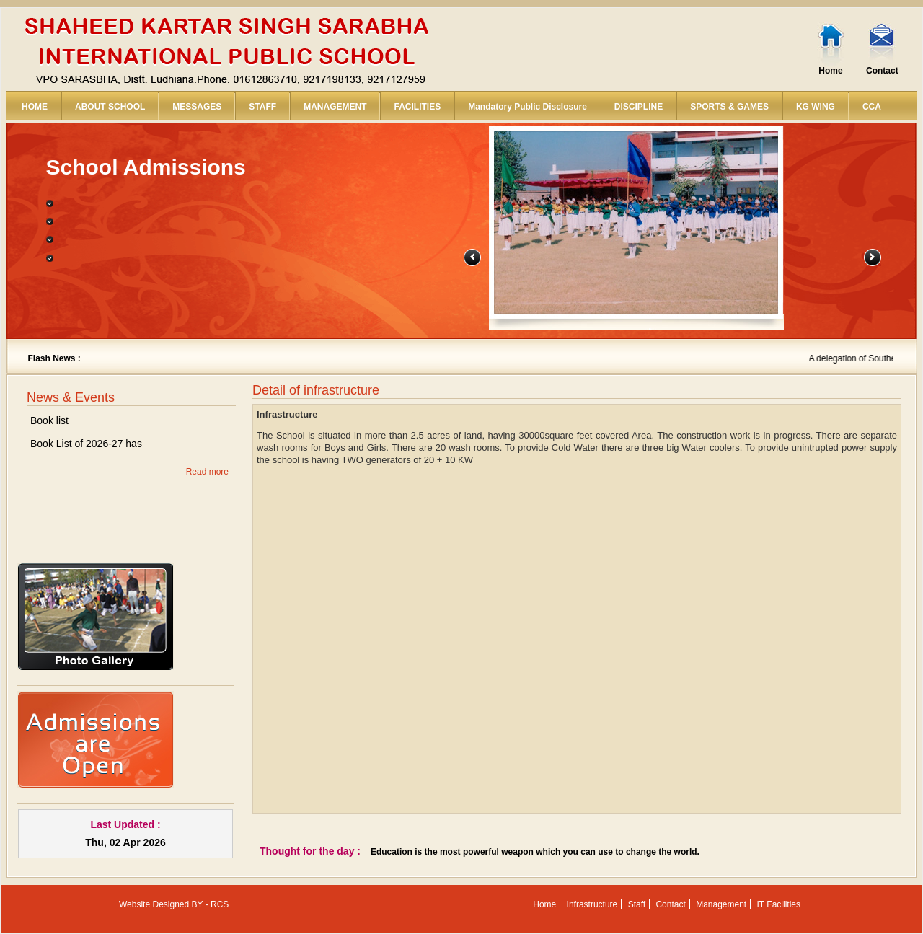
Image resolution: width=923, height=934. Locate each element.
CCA (871, 107)
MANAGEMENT (335, 107)
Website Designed (154, 904)
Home (830, 71)
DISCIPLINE (638, 107)
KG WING (815, 107)
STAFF (262, 107)
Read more (207, 472)
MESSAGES (196, 107)
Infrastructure (592, 904)
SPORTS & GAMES (729, 107)
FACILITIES (417, 107)
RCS (220, 904)
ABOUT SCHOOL (110, 107)
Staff (636, 904)
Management (721, 904)
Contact (882, 71)
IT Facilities (778, 904)
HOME (35, 107)
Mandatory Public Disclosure (527, 107)
